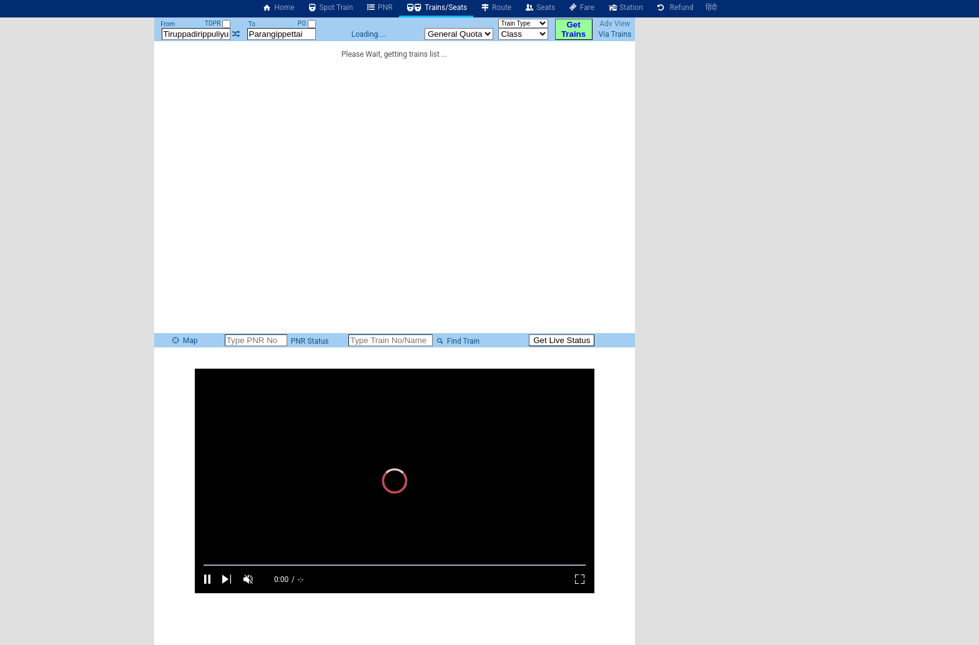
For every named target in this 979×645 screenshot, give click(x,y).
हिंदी (711, 7)
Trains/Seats (436, 7)
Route (495, 7)
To (251, 24)
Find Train (457, 341)
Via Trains (615, 34)
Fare (581, 7)
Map (184, 340)
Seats (539, 7)
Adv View (614, 23)
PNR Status (309, 341)
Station (625, 7)
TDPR (217, 23)
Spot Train (330, 7)
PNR (378, 7)
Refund (675, 7)
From (167, 24)
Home (278, 7)
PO (307, 23)
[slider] (395, 565)
